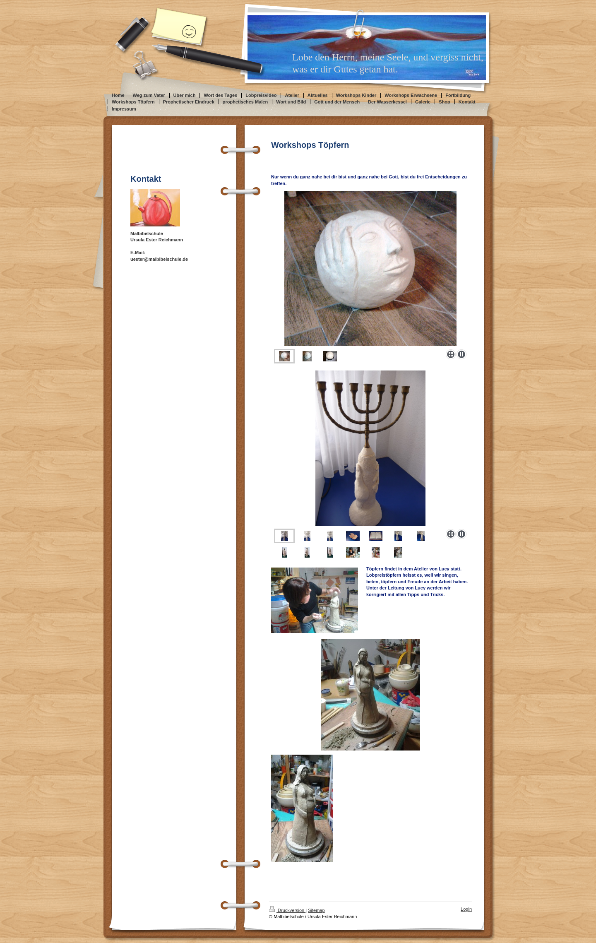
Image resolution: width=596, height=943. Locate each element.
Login (466, 909)
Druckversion (287, 910)
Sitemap (316, 910)
